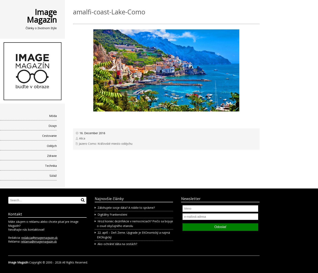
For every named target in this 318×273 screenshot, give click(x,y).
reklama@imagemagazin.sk (39, 241)
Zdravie (52, 156)
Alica (82, 138)
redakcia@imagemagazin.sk (39, 238)
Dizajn (52, 126)
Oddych (52, 146)
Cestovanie (49, 136)
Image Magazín (42, 16)
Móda (53, 116)
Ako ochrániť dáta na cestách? (117, 244)
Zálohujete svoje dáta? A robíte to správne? (126, 208)
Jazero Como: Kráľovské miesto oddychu (105, 144)
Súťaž (53, 176)
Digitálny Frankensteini (112, 214)
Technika (51, 166)
